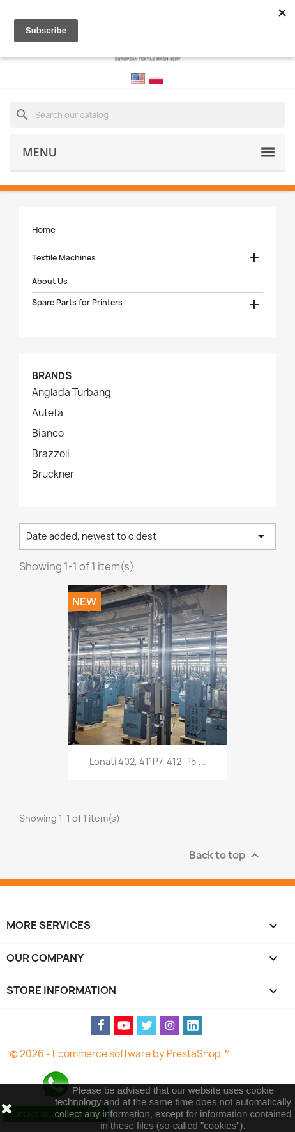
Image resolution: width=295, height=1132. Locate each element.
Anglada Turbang (71, 392)
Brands (52, 375)
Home (44, 230)
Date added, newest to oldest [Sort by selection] (147, 536)
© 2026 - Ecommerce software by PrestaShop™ (120, 1053)
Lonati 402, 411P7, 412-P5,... (147, 761)
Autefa (47, 413)
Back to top (225, 856)
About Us (50, 281)
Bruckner (53, 474)
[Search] (147, 115)
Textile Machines (64, 257)
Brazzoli (51, 454)
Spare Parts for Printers (77, 302)
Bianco (48, 433)
